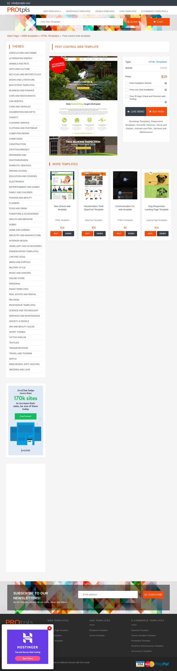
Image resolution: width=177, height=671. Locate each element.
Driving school (18, 171)
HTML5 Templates (55, 641)
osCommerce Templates (141, 651)
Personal (14, 283)
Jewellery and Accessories (25, 246)
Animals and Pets (19, 64)
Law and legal (17, 257)
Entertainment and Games (24, 187)
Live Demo (135, 111)
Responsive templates (22, 305)
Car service (16, 101)
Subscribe (153, 594)
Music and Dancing (20, 273)
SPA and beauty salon (21, 326)
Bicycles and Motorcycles (25, 74)
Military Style (17, 267)
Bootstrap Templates (22, 85)
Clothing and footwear (23, 128)
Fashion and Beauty (20, 198)
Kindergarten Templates (23, 251)
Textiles (14, 343)
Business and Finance (21, 90)
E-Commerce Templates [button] (154, 11)
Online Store (17, 278)
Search (133, 21)
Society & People (19, 321)
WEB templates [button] (52, 11)
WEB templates (30, 35)
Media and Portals (20, 262)
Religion (14, 300)
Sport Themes (17, 332)
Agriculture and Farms (22, 53)
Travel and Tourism (20, 353)
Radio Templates (19, 289)
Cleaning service (19, 123)
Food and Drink (18, 208)
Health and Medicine (21, 219)
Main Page (13, 35)
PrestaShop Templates (140, 641)
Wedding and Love (19, 369)
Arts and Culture (19, 69)
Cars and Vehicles (20, 106)
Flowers (14, 203)
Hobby (12, 224)
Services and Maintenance (24, 316)
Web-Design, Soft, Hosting (24, 364)
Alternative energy (20, 58)
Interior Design (18, 241)
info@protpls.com (18, 3)
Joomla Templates (105, 11)
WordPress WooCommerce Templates (147, 646)
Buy (56, 233)
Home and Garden (19, 230)
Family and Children (20, 192)
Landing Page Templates (58, 630)
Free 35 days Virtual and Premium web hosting (147, 97)
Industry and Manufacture (25, 235)
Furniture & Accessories (24, 214)
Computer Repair (19, 133)
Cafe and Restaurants (22, 96)
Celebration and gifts (22, 112)
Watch (13, 359)
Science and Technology (23, 310)
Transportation (18, 348)
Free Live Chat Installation (142, 90)
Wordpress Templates (78, 11)
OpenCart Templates (140, 630)
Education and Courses (23, 176)
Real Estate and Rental (22, 294)
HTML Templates (128, 11)
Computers (15, 139)
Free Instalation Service (140, 83)
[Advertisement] (25, 518)
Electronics (16, 181)
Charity (13, 117)
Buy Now (156, 111)
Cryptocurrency (19, 149)
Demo (68, 233)
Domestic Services (20, 165)
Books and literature (22, 80)
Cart (158, 21)
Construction (17, 144)
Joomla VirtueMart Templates (143, 635)
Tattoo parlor (17, 337)
